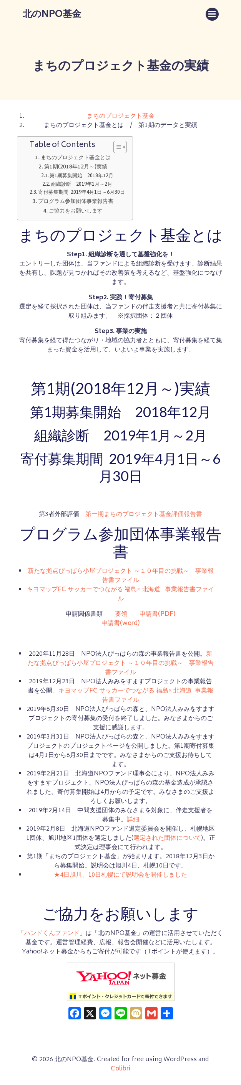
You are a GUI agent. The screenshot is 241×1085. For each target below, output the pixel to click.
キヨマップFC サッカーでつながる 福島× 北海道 (93, 589)
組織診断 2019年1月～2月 (81, 185)
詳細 (133, 820)
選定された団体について (167, 838)
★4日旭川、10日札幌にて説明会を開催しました (120, 875)
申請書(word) (120, 623)
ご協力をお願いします (76, 211)
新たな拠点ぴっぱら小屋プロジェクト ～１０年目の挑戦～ (108, 571)
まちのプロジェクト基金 (121, 116)
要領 (121, 614)
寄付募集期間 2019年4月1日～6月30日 (81, 193)
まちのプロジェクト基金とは (76, 158)
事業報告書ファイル (166, 594)
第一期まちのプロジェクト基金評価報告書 (143, 514)
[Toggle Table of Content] (116, 146)
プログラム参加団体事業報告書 (75, 202)
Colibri (120, 1069)
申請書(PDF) (157, 614)
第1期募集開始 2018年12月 (81, 176)
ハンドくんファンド (52, 933)
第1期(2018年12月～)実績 (75, 167)
